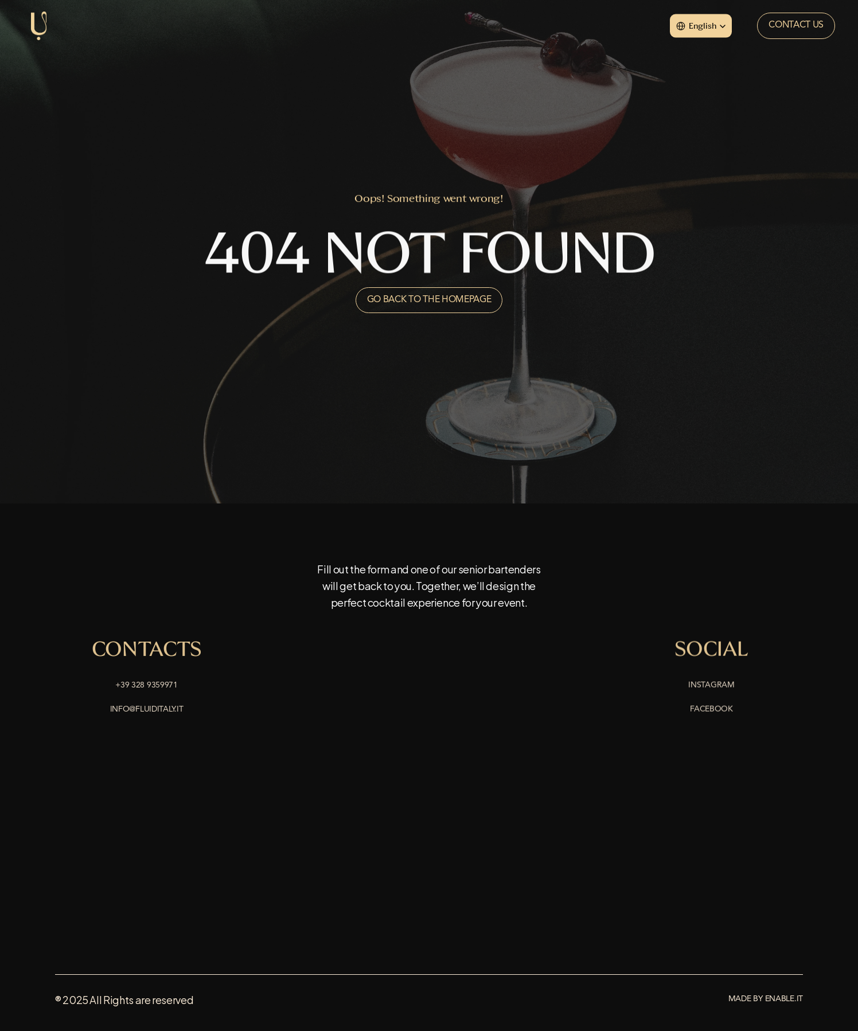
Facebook (711, 710)
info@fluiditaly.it (147, 710)
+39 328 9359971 (146, 686)
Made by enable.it (765, 999)
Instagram (711, 686)
